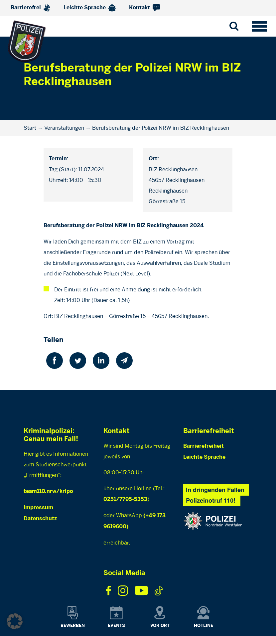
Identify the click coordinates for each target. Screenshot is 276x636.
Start (30, 128)
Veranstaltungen (64, 128)
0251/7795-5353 (125, 499)
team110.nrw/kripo (48, 491)
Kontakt (144, 7)
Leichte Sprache (90, 8)
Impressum (38, 507)
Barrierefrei (30, 8)
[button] (14, 621)
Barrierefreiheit (203, 446)
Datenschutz (40, 518)
